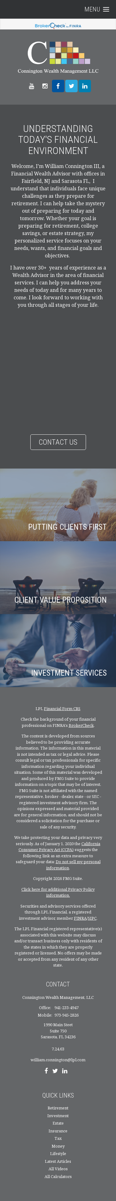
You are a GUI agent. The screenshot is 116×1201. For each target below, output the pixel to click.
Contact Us (58, 442)
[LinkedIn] (64, 1071)
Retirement (58, 1108)
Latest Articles (58, 1161)
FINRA (80, 918)
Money (58, 1146)
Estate (58, 1123)
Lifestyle (58, 1153)
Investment (58, 1115)
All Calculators (58, 1176)
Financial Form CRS (62, 708)
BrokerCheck (81, 725)
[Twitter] (55, 1071)
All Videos (58, 1169)
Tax (58, 1138)
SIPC (92, 918)
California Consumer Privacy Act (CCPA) (60, 847)
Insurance (58, 1131)
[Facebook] (46, 1071)
